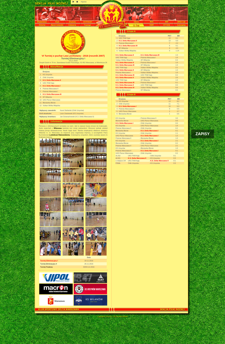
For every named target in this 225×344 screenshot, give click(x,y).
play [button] (73, 2)
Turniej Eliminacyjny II (48, 264)
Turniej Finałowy (46, 267)
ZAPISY (202, 134)
